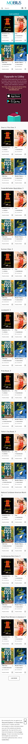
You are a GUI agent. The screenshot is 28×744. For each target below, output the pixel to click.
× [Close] (25, 721)
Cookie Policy (5, 739)
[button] (12, 34)
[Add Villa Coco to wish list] (12, 69)
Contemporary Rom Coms (11, 556)
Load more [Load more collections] (14, 678)
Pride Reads (6, 371)
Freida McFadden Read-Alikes (12, 188)
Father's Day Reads (8, 432)
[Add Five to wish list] (25, 41)
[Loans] (22, 8)
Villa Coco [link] (4, 62)
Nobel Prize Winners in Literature (13, 617)
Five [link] (16, 33)
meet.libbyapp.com (14, 90)
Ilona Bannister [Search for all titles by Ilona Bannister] (19, 35)
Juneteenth (6, 310)
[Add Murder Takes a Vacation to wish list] (25, 69)
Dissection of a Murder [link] (6, 33)
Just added (14, 14)
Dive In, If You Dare (8, 128)
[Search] (2, 8)
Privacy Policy (19, 722)
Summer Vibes (7, 249)
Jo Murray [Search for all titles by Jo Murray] (5, 35)
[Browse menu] (25, 8)
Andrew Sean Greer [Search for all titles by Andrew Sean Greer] (7, 64)
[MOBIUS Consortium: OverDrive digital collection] (14, 3)
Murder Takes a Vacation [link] (20, 62)
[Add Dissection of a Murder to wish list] (12, 41)
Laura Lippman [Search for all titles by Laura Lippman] (19, 64)
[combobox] (10, 8)
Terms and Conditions (7, 722)
